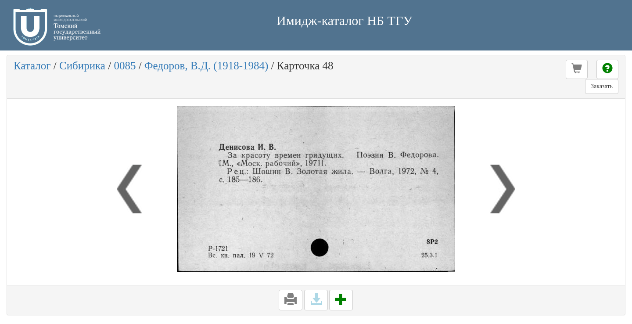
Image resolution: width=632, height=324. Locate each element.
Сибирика (82, 66)
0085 (125, 66)
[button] (577, 69)
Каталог (32, 66)
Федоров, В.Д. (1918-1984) (206, 66)
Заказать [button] (602, 86)
